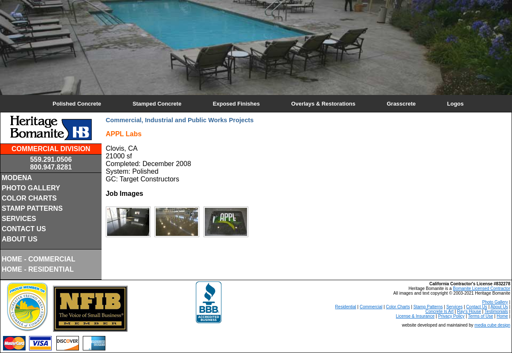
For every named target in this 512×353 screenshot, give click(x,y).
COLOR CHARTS (29, 198)
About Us (499, 306)
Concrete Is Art (439, 311)
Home (502, 316)
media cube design (492, 325)
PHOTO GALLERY (31, 188)
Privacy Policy (451, 316)
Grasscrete (401, 103)
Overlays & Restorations (323, 103)
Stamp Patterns (428, 306)
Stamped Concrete (157, 103)
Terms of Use (480, 316)
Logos (455, 103)
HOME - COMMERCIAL (38, 259)
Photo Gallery (495, 302)
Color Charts (398, 306)
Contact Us (476, 306)
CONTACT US (24, 228)
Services (454, 306)
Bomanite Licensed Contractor (481, 288)
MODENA (17, 177)
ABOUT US (20, 239)
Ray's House (469, 311)
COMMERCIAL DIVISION (51, 148)
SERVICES (19, 218)
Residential (345, 306)
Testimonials (496, 311)
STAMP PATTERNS (32, 208)
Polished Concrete (76, 103)
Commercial (371, 306)
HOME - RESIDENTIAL (38, 269)
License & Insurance (415, 316)
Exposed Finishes (236, 103)
